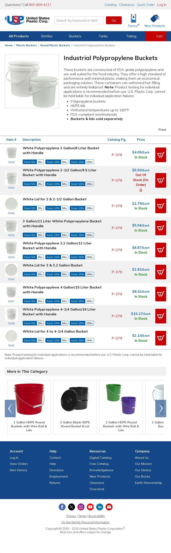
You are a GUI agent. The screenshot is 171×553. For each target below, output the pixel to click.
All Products (19, 36)
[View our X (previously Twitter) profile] (71, 507)
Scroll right (161, 408)
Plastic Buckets (26, 45)
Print (159, 129)
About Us (142, 458)
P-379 (117, 155)
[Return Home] (30, 21)
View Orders (19, 464)
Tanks (103, 36)
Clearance (126, 5)
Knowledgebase (101, 470)
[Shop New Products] (153, 20)
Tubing (131, 36)
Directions (57, 470)
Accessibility (96, 516)
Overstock (97, 489)
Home (9, 45)
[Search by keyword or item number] (82, 20)
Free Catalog (99, 464)
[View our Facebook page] (62, 507)
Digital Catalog (100, 458)
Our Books (142, 476)
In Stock (141, 157)
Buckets (75, 36)
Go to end (10, 408)
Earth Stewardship (148, 483)
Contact (55, 458)
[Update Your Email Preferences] (109, 507)
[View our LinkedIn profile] (99, 507)
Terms (82, 516)
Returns (55, 483)
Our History (143, 470)
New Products (100, 476)
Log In (161, 5)
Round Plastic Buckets (55, 45)
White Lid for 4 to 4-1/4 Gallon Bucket (55, 331)
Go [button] (114, 20)
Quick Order (146, 5)
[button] (160, 154)
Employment (59, 476)
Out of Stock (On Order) (141, 180)
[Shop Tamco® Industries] (133, 20)
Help (53, 464)
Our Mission (143, 464)
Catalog (110, 5)
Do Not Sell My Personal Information (85, 522)
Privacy (71, 516)
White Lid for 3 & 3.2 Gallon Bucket (53, 265)
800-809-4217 (40, 5)
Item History (18, 470)
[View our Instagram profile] (81, 507)
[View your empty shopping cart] (155, 36)
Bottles (47, 36)
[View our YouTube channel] (90, 507)
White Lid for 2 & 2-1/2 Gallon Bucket (55, 199)
